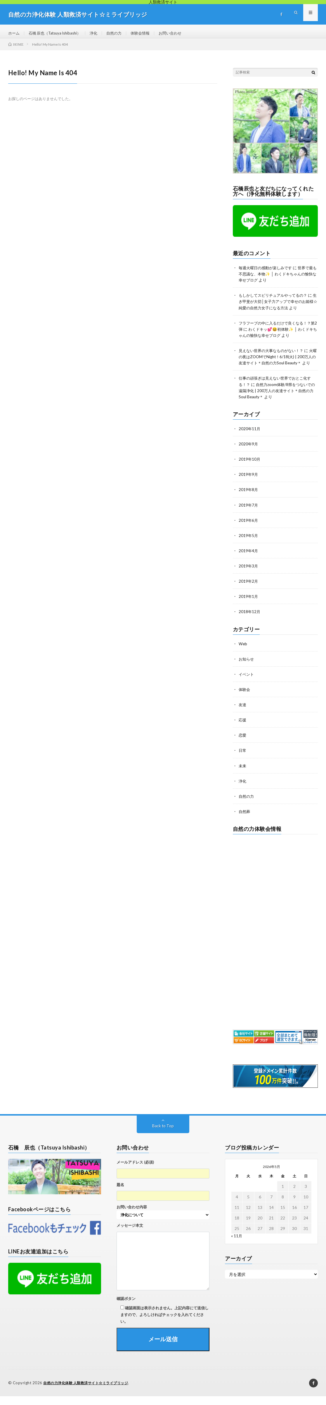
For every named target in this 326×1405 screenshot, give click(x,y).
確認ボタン (126, 1307)
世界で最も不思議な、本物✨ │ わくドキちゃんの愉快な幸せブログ (278, 278)
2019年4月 (249, 559)
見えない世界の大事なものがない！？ (273, 354)
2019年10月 (250, 468)
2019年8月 (249, 499)
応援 (243, 728)
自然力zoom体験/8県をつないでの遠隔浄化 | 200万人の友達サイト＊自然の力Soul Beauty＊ (277, 400)
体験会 (245, 698)
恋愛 (243, 744)
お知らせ (247, 667)
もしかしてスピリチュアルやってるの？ (275, 299)
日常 (243, 759)
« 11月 (236, 1244)
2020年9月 (249, 453)
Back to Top (163, 1134)
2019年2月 (249, 590)
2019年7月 (249, 514)
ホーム (14, 33)
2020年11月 (250, 438)
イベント (247, 683)
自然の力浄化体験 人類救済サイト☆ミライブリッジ (89, 1391)
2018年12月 (250, 620)
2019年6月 (249, 529)
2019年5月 (249, 544)
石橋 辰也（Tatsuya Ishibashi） (58, 33)
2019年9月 (249, 483)
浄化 (100, 33)
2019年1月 (249, 605)
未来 (243, 774)
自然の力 (121, 33)
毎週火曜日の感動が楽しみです (267, 271)
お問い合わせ (180, 33)
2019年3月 (249, 575)
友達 (243, 713)
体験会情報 (148, 33)
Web (243, 652)
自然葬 (245, 820)
